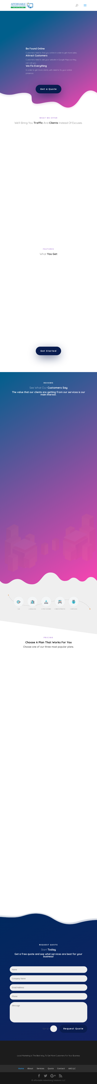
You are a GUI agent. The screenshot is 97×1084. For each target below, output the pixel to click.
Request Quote (73, 1028)
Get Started (48, 351)
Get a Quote (48, 89)
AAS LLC (72, 1068)
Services (40, 1068)
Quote (51, 1068)
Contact (61, 1068)
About (30, 1068)
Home (21, 1068)
